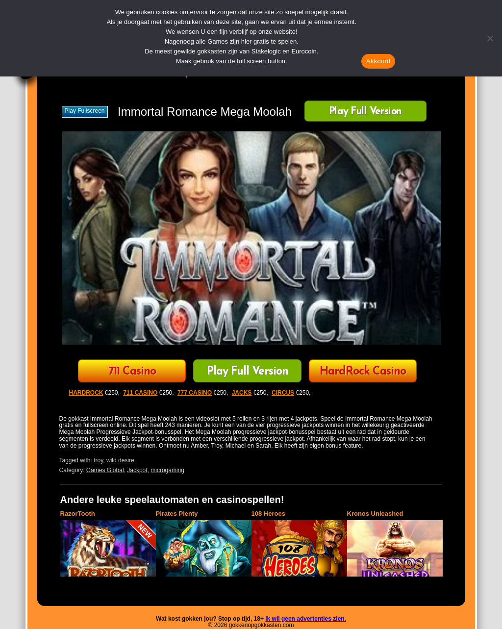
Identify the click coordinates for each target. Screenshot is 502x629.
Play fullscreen (85, 110)
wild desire (120, 460)
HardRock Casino (363, 371)
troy (98, 460)
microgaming (167, 470)
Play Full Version (365, 112)
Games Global (105, 470)
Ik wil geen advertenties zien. (305, 618)
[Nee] (490, 38)
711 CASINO (140, 392)
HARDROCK (86, 392)
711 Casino (132, 371)
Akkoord (378, 61)
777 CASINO (194, 392)
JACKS (242, 392)
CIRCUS (283, 392)
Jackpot (137, 470)
